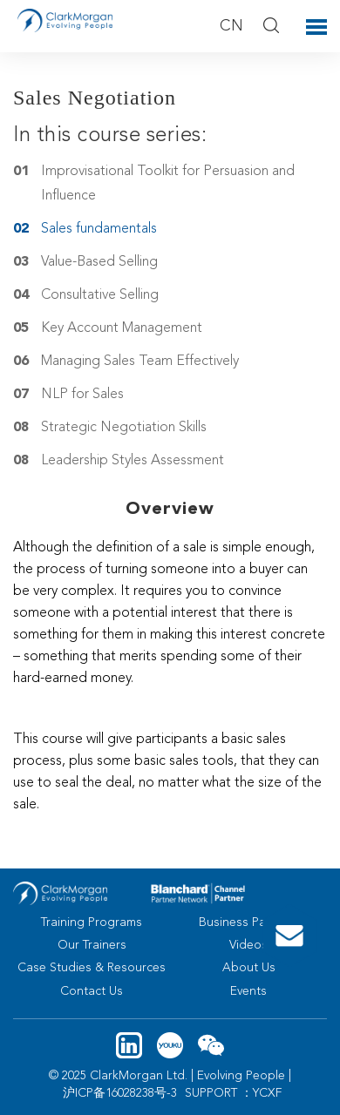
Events (248, 991)
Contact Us (91, 991)
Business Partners (249, 922)
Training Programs (91, 922)
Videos (248, 945)
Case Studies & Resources (91, 968)
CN (231, 26)
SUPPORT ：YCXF (233, 1093)
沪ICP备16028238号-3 (120, 1093)
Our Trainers (92, 945)
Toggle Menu (316, 27)
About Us (248, 968)
